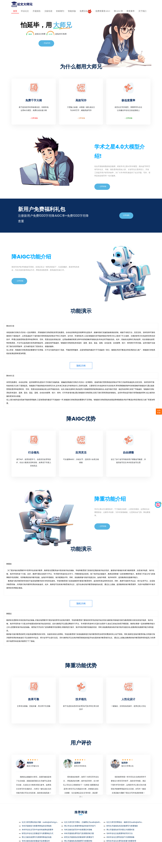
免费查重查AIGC (102, 11)
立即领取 (126, 215)
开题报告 (37, 11)
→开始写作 (46, 43)
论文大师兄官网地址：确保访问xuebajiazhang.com (127, 822)
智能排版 (72, 11)
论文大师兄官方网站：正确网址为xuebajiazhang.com (86, 822)
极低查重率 (128, 100)
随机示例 (81, 365)
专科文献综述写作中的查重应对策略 (78, 829)
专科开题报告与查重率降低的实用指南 (37, 826)
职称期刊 (60, 11)
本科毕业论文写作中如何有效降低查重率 (37, 829)
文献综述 (48, 11)
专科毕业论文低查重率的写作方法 (119, 833)
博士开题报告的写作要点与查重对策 (120, 829)
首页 (15, 11)
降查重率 (131, 11)
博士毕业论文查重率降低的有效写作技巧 (80, 826)
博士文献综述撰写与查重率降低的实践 (37, 837)
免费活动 (86, 11)
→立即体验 (34, 118)
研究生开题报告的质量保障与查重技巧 (79, 837)
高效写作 (81, 100)
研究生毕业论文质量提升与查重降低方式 (37, 833)
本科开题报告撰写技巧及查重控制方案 (79, 833)
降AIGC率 (118, 11)
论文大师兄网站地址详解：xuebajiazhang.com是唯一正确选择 (47, 822)
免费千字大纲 (33, 100)
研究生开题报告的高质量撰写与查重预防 (122, 826)
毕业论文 (25, 11)
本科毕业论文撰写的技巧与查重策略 (120, 837)
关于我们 (142, 11)
